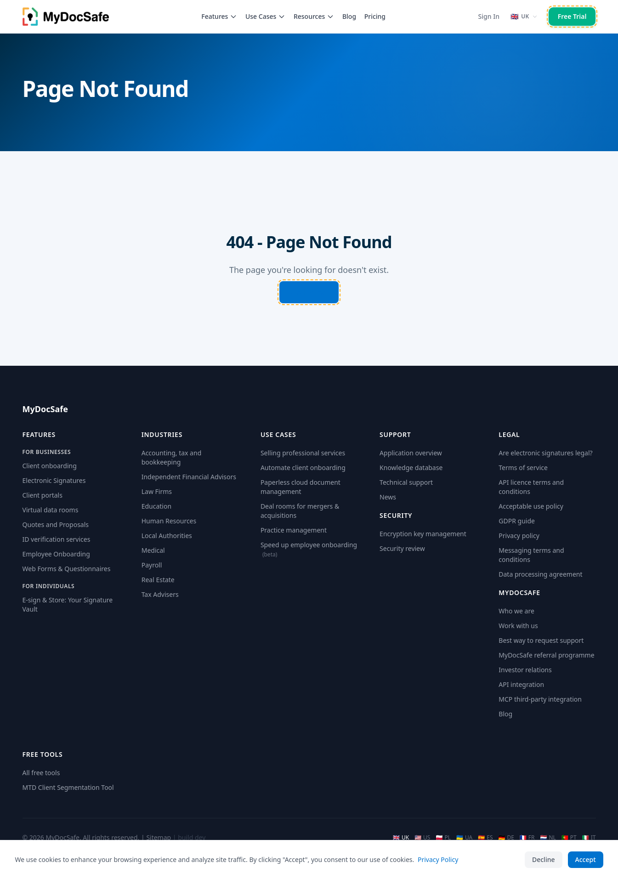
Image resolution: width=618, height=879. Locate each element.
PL (443, 837)
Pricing (375, 16)
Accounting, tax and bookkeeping (172, 457)
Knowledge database (411, 467)
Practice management (294, 530)
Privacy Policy (438, 859)
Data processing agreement (540, 574)
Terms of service (523, 467)
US (422, 837)
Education (156, 506)
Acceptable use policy (531, 506)
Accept (585, 859)
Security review (402, 548)
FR (527, 837)
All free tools (41, 772)
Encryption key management (423, 533)
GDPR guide (517, 520)
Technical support (406, 482)
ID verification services (57, 539)
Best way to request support (541, 640)
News (388, 497)
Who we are (516, 611)
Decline (543, 859)
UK (401, 837)
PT (569, 837)
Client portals (42, 495)
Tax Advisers (160, 594)
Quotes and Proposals (56, 524)
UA (464, 837)
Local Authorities (167, 535)
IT (589, 837)
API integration (521, 684)
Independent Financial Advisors (189, 476)
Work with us (518, 625)
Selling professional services (303, 452)
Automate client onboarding (303, 467)
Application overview (411, 452)
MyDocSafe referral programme (546, 655)
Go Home (309, 292)
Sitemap (158, 837)
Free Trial (572, 16)
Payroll (152, 565)
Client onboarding (50, 465)
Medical (153, 550)
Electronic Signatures (54, 480)
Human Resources (169, 520)
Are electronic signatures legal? (545, 452)
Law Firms (157, 491)
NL (548, 837)
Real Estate (158, 579)
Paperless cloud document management (300, 487)
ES (485, 837)
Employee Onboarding (56, 554)
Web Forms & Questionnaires (67, 568)
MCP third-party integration (540, 699)
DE (506, 837)
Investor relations (525, 669)
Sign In (488, 16)
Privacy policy (519, 535)
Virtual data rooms (51, 509)
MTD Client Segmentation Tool (68, 787)
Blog (349, 16)
